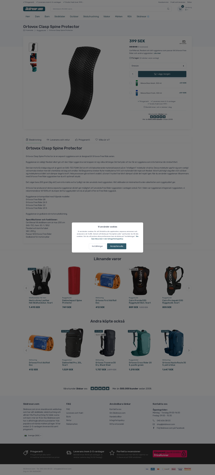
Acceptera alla (116, 246)
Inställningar (97, 246)
